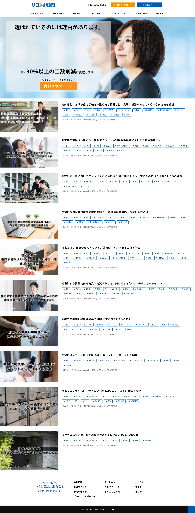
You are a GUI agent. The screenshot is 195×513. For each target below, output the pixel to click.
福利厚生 (184, 146)
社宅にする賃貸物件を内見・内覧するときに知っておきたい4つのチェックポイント (112, 283)
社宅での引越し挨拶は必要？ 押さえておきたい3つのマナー (98, 319)
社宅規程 (134, 401)
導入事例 (76, 13)
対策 (157, 253)
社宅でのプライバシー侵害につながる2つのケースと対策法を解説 (101, 390)
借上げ (108, 146)
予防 (126, 289)
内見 (117, 293)
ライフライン (124, 110)
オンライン (105, 293)
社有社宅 (146, 182)
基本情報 (78, 258)
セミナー (159, 13)
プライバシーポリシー (85, 496)
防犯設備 (149, 110)
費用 (87, 253)
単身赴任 (78, 115)
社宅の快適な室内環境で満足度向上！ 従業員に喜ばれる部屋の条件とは (105, 212)
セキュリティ (90, 182)
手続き (77, 110)
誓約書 (183, 258)
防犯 (137, 110)
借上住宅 (122, 150)
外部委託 (115, 182)
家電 (97, 146)
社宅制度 (169, 253)
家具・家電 (130, 293)
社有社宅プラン (57, 13)
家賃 (79, 150)
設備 (167, 182)
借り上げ (68, 150)
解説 (66, 115)
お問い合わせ (150, 5)
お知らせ (139, 482)
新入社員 (158, 146)
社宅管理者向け (164, 110)
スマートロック (137, 360)
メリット (110, 253)
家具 (87, 146)
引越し (104, 115)
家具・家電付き (122, 146)
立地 (100, 150)
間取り (80, 222)
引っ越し (92, 115)
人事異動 (116, 115)
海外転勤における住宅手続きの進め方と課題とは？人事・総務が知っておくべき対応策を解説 (118, 104)
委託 (76, 182)
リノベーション (70, 186)
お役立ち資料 (80, 486)
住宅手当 (171, 146)
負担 (147, 253)
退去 (88, 110)
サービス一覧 (95, 13)
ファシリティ (87, 186)
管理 (102, 182)
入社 (110, 150)
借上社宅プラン (37, 13)
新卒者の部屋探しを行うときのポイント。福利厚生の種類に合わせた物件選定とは (111, 140)
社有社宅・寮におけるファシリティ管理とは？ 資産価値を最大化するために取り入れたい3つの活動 (122, 176)
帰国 (127, 115)
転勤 (98, 110)
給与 (76, 146)
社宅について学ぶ (119, 13)
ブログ (138, 486)
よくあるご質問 (140, 13)
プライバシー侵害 (71, 401)
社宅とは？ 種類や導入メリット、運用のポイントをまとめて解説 (101, 247)
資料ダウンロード (124, 5)
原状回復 (92, 258)
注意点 (98, 253)
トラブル (89, 325)
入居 (76, 325)
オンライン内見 (112, 289)
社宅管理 (110, 110)
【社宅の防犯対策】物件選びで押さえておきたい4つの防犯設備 (100, 435)
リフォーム (180, 182)
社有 (126, 182)
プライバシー (136, 258)
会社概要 (78, 482)
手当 (90, 150)
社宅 (66, 110)
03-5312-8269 (98, 5)
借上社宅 (180, 110)
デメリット (127, 325)
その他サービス (112, 486)
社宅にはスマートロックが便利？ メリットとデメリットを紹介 (99, 355)
